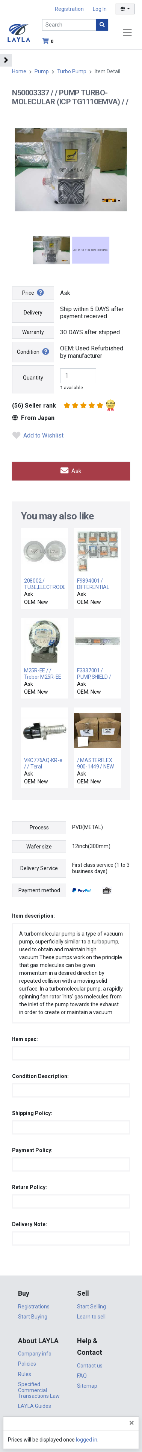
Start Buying (32, 1317)
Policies (27, 1364)
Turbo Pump (71, 71)
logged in (86, 1440)
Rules (24, 1374)
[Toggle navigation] (127, 33)
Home (19, 71)
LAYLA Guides (34, 1406)
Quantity (33, 378)
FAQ (82, 1376)
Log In (100, 9)
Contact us (90, 1366)
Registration (69, 9)
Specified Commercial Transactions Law (39, 1390)
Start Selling (91, 1307)
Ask (71, 471)
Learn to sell (91, 1317)
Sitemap (87, 1386)
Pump (42, 71)
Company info (34, 1354)
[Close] (131, 1422)
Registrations (34, 1307)
